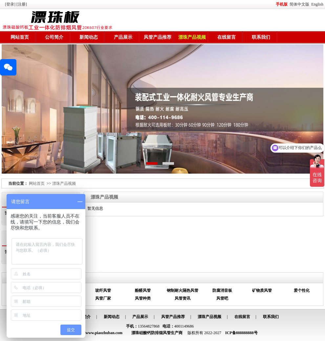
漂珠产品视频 (192, 37)
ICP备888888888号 (241, 332)
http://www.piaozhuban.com (98, 332)
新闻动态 (88, 37)
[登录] (10, 4)
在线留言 (226, 37)
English (317, 4)
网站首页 (20, 37)
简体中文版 (300, 4)
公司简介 (54, 37)
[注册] (22, 4)
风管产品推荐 (157, 37)
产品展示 (123, 37)
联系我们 (261, 37)
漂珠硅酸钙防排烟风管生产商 (157, 332)
